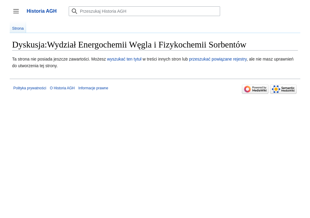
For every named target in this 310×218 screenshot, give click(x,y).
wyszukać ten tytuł (124, 59)
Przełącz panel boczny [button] (18, 14)
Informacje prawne (93, 88)
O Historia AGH (62, 88)
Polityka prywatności (29, 88)
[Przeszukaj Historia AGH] (144, 11)
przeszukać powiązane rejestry (217, 59)
